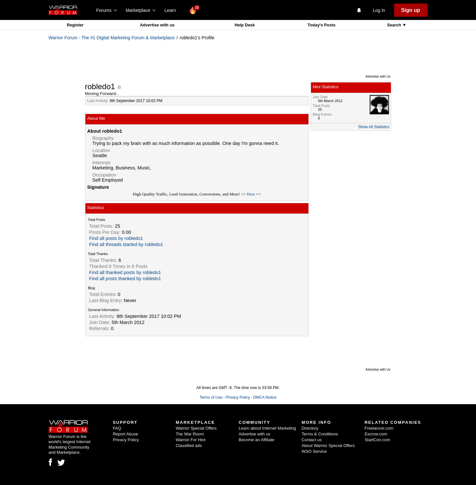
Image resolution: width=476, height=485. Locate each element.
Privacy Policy (238, 397)
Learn (172, 10)
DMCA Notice (265, 397)
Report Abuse (125, 434)
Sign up (410, 10)
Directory (310, 428)
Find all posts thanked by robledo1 (125, 278)
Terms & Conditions (320, 434)
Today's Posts (321, 25)
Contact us (312, 439)
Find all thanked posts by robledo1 (125, 272)
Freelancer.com (378, 428)
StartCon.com (377, 439)
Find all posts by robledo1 (116, 238)
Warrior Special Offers (196, 428)
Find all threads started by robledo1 (126, 244)
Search (394, 25)
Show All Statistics (373, 127)
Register (75, 25)
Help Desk (245, 25)
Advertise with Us (377, 76)
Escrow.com (375, 434)
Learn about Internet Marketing (267, 428)
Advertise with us (157, 25)
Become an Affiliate (257, 439)
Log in (379, 10)
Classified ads (189, 445)
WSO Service (314, 451)
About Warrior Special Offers (328, 445)
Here (251, 194)
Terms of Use (210, 397)
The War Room (190, 434)
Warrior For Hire (191, 439)
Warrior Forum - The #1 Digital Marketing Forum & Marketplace (112, 37)
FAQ (117, 428)
